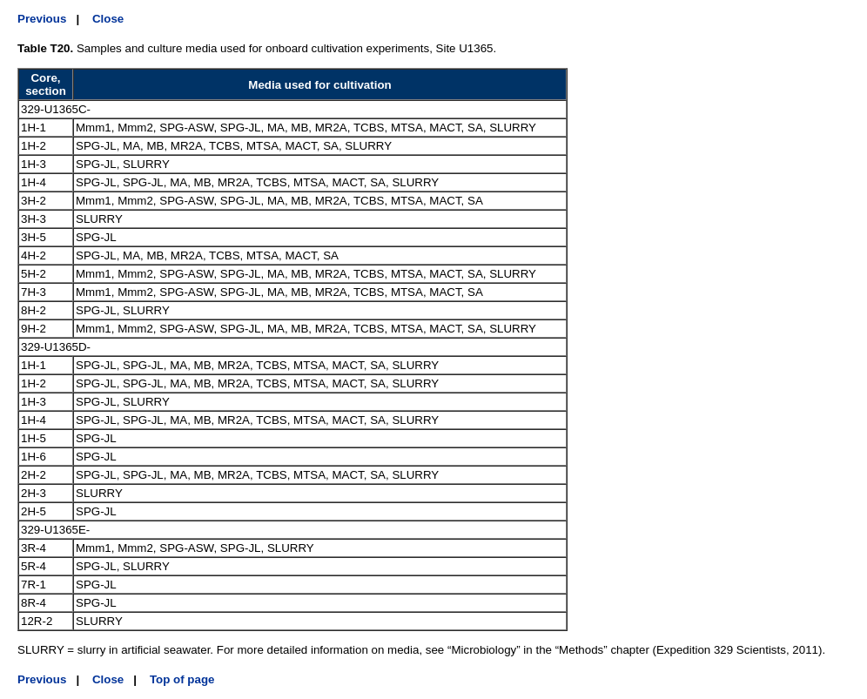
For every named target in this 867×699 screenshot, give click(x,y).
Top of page (182, 679)
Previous (41, 18)
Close (108, 18)
